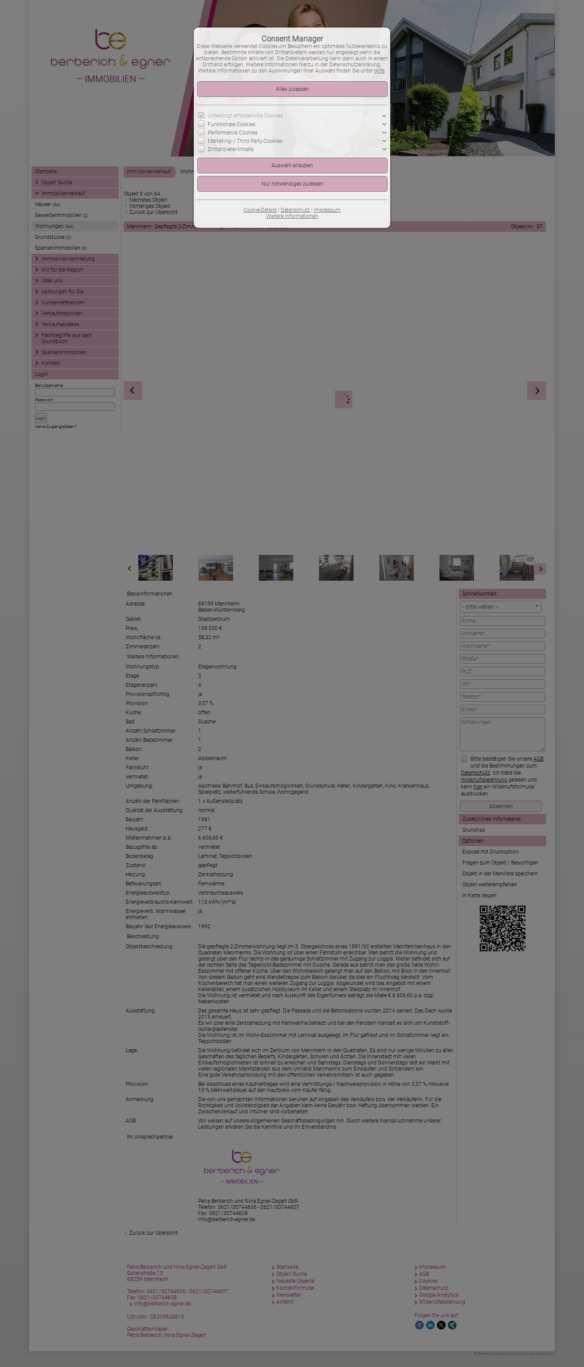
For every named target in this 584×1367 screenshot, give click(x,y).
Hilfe (379, 71)
